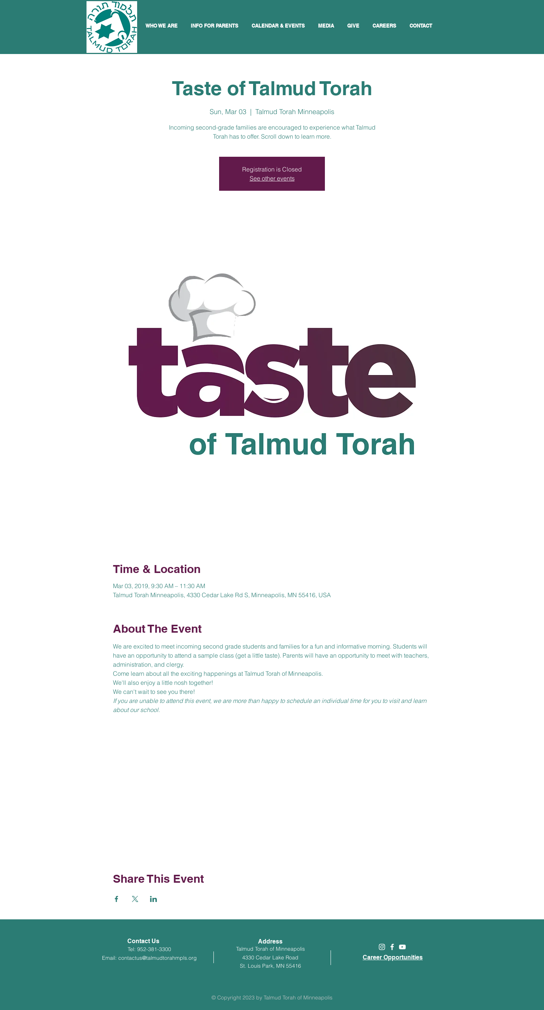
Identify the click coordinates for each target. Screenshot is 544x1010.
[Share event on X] (135, 899)
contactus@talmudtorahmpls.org (157, 957)
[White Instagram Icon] (382, 947)
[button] (279, 25)
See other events (272, 178)
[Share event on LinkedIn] (153, 899)
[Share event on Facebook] (116, 899)
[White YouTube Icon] (402, 947)
